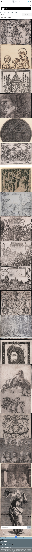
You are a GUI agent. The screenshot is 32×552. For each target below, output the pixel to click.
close (29, 549)
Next (29, 516)
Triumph (2, 338)
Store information (6, 547)
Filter (26, 14)
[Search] (16, 5)
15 (22, 516)
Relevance (10, 14)
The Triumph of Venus (5, 166)
